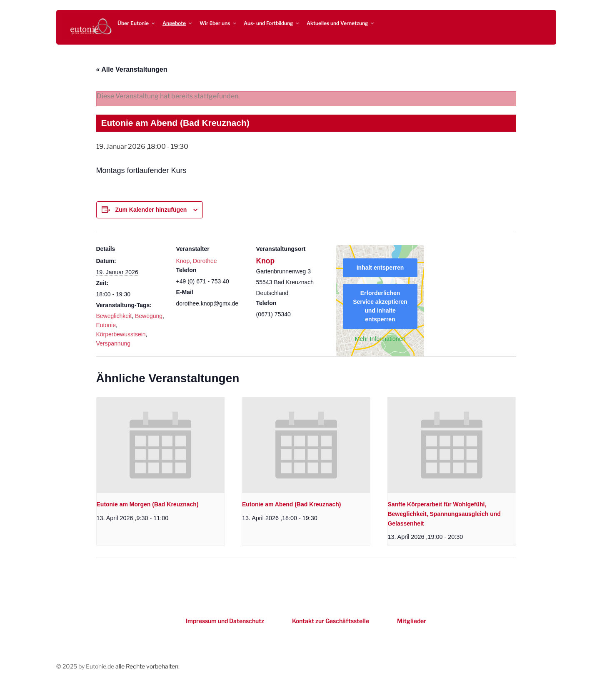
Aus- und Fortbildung (272, 23)
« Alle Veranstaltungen (131, 69)
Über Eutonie (136, 23)
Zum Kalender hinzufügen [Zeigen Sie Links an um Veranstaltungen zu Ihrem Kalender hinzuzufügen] (151, 209)
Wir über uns (218, 23)
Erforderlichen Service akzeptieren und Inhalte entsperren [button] (380, 306)
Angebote (177, 23)
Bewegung (148, 316)
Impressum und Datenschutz (225, 620)
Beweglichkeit (114, 316)
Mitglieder (411, 620)
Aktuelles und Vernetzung (341, 23)
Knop (265, 261)
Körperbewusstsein (121, 334)
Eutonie (106, 325)
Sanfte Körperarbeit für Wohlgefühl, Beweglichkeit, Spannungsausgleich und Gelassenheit (444, 513)
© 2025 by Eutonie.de (85, 666)
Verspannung (113, 343)
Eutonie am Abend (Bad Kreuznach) (291, 504)
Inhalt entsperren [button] (380, 267)
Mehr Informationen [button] (380, 338)
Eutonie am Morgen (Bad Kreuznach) (148, 504)
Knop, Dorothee (196, 261)
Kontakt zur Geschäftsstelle (330, 620)
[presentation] (161, 445)
